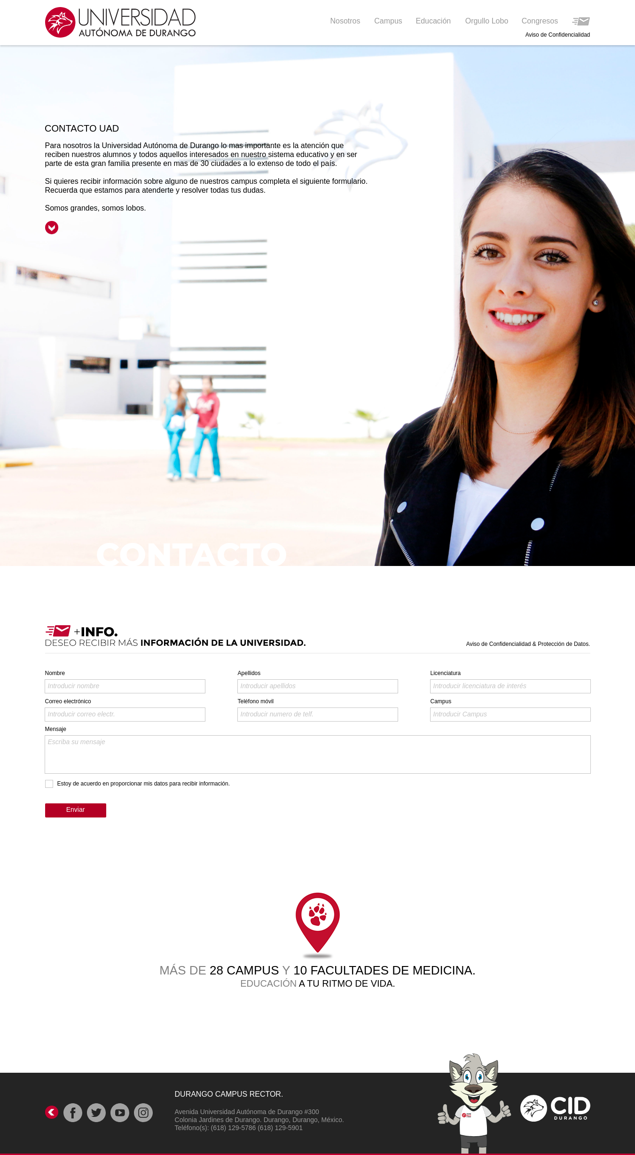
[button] (434, 20)
